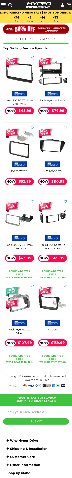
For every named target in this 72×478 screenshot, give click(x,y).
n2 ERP (44, 379)
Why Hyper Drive (24, 441)
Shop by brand (19, 473)
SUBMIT (36, 421)
